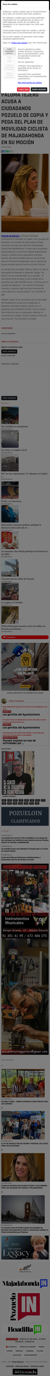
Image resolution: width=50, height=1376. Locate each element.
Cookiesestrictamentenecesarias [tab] (9, 51)
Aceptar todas (23, 89)
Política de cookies (19, 43)
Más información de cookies (30, 83)
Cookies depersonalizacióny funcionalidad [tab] (9, 67)
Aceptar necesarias (39, 89)
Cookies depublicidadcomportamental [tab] (9, 75)
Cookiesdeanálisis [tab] (9, 59)
